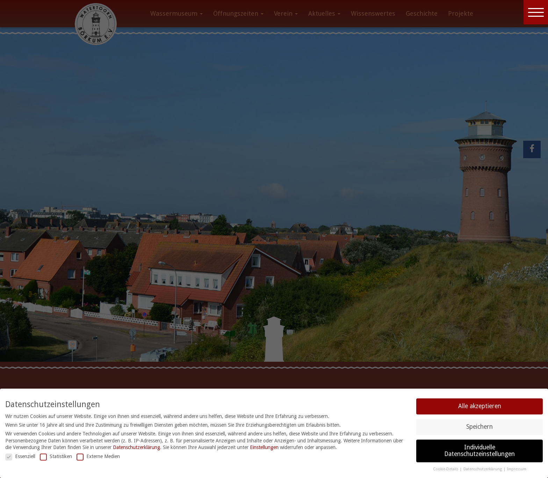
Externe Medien (98, 456)
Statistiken (56, 456)
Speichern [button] (479, 426)
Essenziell (20, 456)
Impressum (516, 469)
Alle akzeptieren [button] (479, 406)
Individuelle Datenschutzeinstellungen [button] (479, 451)
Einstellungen (264, 447)
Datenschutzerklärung (136, 447)
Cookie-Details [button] (446, 469)
